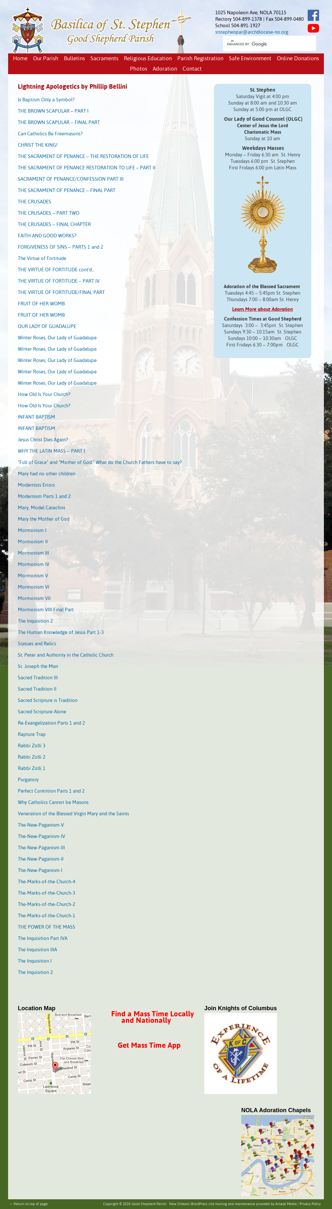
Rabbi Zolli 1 (31, 768)
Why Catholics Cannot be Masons (53, 802)
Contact (192, 69)
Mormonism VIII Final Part (46, 609)
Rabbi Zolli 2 (31, 757)
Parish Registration (200, 59)
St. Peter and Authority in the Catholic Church (65, 655)
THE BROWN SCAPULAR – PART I (53, 111)
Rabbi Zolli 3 (31, 745)
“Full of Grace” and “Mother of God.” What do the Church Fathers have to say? (100, 462)
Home (20, 59)
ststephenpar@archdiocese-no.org (251, 32)
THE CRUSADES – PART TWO (48, 213)
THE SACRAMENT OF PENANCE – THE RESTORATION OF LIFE (83, 156)
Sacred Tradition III (38, 677)
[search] (264, 44)
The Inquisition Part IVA (42, 938)
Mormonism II (33, 541)
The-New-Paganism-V (41, 825)
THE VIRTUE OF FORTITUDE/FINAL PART (61, 292)
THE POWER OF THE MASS (46, 927)
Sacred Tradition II (37, 689)
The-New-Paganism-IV (41, 836)
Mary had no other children (46, 473)
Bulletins (74, 59)
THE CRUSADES (34, 201)
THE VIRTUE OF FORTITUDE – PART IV (59, 281)
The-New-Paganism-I (40, 870)
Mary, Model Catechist (41, 507)
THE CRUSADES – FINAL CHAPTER (54, 224)
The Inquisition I (35, 961)
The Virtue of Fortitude (42, 258)
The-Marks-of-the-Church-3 (46, 893)
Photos (138, 69)
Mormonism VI (33, 587)
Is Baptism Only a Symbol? (46, 99)
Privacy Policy (310, 1204)
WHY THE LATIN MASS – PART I (51, 451)
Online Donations (298, 59)
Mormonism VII (34, 598)
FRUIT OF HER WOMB (41, 303)
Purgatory (28, 779)
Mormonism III (33, 553)
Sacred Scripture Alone (42, 711)
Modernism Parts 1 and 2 (44, 496)
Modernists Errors (36, 485)
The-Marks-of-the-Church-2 (46, 904)
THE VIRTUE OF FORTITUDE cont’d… (56, 269)
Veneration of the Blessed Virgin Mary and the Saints (73, 813)
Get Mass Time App (149, 1045)
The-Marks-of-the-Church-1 (46, 915)
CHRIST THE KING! (37, 145)
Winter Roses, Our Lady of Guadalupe (57, 337)
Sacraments (104, 59)
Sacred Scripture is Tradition (47, 700)
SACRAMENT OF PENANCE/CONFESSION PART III (71, 179)
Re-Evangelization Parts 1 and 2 (51, 723)
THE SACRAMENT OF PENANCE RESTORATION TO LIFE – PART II (86, 167)
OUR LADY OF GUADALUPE (47, 326)
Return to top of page (31, 1204)
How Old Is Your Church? (44, 394)
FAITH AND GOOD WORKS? (47, 235)
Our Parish (45, 59)
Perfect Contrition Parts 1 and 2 (51, 791)
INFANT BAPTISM (36, 417)
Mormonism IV (33, 564)
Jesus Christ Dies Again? (43, 439)
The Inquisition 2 (35, 621)
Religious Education (148, 59)
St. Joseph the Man (38, 666)
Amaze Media (286, 1204)
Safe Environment (250, 59)
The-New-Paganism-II (41, 859)
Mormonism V (33, 575)
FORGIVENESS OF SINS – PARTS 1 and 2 (60, 247)
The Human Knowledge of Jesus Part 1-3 (61, 632)
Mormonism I (32, 530)
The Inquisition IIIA (37, 949)
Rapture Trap (32, 734)
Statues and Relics (37, 643)
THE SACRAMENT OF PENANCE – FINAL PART (66, 190)
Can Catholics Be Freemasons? (50, 133)
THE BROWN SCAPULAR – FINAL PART (59, 122)
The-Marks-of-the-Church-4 (46, 881)
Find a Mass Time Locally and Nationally (152, 1017)
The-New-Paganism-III (41, 847)
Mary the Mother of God (43, 519)
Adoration (165, 69)
